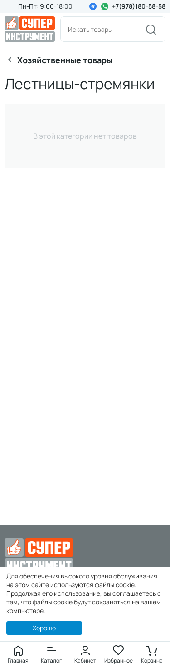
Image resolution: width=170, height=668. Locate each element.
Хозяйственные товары (64, 60)
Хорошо (44, 627)
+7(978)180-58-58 (138, 6)
